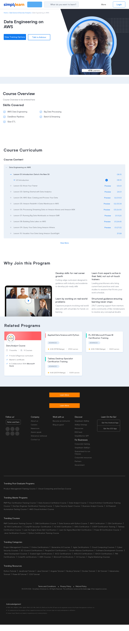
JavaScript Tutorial (27, 571)
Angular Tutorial (57, 571)
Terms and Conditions (47, 586)
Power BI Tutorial (19, 574)
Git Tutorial (102, 571)
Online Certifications (40, 547)
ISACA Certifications (103, 554)
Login (119, 4)
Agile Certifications (81, 547)
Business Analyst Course (93, 506)
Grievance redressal (39, 436)
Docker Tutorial (88, 571)
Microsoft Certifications (64, 557)
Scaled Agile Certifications (41, 554)
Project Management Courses (16, 547)
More (103, 4)
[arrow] (63, 167)
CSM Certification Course (45, 523)
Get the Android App (110, 423)
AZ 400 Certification (63, 527)
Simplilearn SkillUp (82, 421)
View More (64, 243)
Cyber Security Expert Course (67, 506)
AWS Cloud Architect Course (41, 509)
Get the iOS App (110, 428)
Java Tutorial (42, 571)
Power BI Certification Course (106, 530)
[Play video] (28, 300)
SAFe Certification (82, 527)
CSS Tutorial (34, 574)
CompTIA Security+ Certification (38, 527)
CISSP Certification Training (103, 527)
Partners (78, 461)
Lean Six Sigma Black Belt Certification (75, 530)
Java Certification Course (15, 533)
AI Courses (80, 557)
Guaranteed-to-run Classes (82, 452)
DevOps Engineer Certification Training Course (32, 506)
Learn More (64, 395)
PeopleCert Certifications (56, 550)
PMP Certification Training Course (18, 523)
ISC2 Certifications (63, 554)
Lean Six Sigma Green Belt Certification (40, 530)
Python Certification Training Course (43, 533)
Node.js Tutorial (72, 571)
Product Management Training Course (20, 489)
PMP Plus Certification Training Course (20, 503)
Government (80, 465)
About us (34, 421)
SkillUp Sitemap (81, 425)
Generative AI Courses (60, 547)
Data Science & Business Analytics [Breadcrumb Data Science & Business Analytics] (20, 13)
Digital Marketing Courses (99, 557)
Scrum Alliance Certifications (81, 550)
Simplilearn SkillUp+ (82, 448)
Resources (79, 428)
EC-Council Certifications (31, 550)
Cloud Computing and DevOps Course (54, 489)
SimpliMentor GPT (82, 436)
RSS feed (78, 432)
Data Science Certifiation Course (52, 503)
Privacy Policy (65, 586)
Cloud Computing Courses (103, 547)
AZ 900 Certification (13, 527)
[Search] (66, 4)
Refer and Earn (13, 422)
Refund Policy (81, 586)
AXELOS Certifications (83, 554)
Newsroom (35, 428)
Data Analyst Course (77, 503)
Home (6, 13)
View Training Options (15, 37)
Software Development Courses (109, 550)
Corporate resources (83, 457)
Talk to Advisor (39, 37)
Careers (34, 425)
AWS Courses (45, 557)
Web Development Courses (15, 554)
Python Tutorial (10, 571)
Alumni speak (36, 432)
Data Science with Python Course (73, 523)
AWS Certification (97, 523)
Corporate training (82, 444)
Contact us (35, 439)
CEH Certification (115, 523)
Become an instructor (61, 421)
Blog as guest (58, 425)
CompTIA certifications (27, 557)
